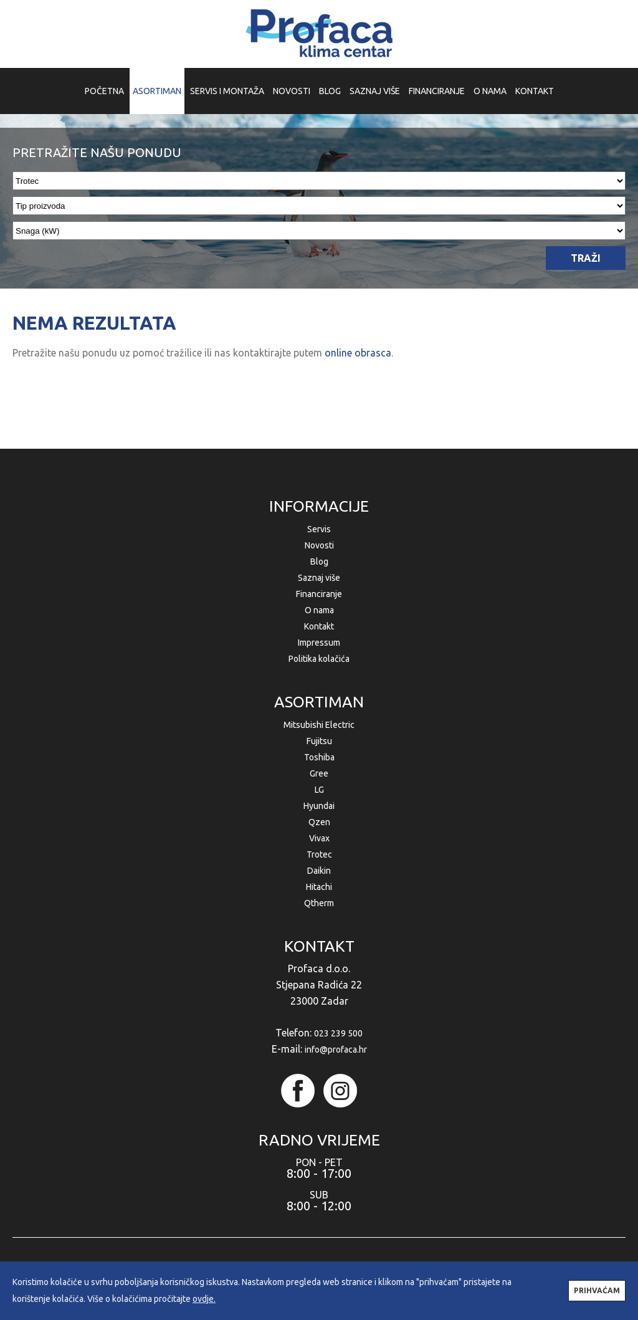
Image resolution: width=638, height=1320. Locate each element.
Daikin (319, 871)
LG (319, 790)
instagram (340, 1090)
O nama (319, 610)
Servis (319, 529)
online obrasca (358, 352)
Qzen (319, 822)
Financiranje (319, 594)
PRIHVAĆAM (597, 1290)
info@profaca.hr (336, 1050)
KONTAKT (534, 91)
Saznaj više (319, 578)
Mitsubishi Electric (319, 725)
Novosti (319, 545)
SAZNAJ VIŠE (375, 91)
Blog (319, 562)
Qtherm (319, 903)
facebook (298, 1090)
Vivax (319, 838)
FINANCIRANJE (437, 91)
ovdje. (204, 1299)
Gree (319, 773)
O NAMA (490, 91)
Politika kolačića (319, 659)
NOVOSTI (291, 91)
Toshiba (319, 757)
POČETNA (104, 91)
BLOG (330, 91)
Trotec (319, 854)
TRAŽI (586, 258)
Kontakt (319, 626)
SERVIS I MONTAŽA (227, 91)
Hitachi (319, 887)
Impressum (319, 643)
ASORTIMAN (157, 91)
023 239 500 (338, 1033)
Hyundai (319, 806)
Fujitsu (319, 741)
